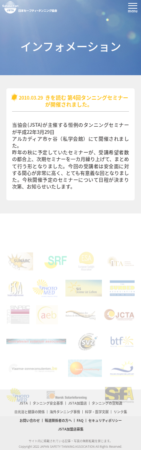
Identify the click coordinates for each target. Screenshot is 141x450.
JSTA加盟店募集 (70, 429)
